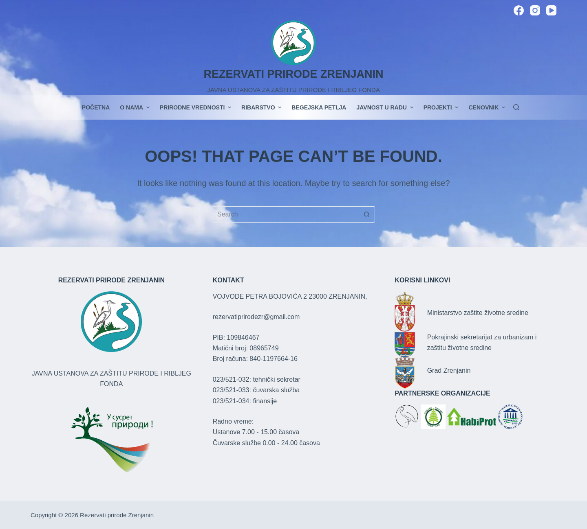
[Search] (516, 107)
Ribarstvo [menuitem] (262, 107)
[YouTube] (551, 10)
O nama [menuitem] (136, 107)
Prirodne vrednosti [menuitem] (196, 107)
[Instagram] (535, 10)
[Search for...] (285, 214)
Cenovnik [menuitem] (486, 107)
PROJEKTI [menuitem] (442, 107)
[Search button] (367, 214)
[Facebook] (519, 10)
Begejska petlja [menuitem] (318, 107)
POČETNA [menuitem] (96, 107)
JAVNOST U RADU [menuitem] (385, 107)
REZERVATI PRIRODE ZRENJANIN (293, 74)
